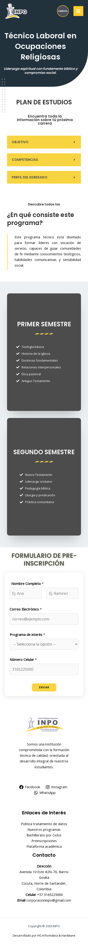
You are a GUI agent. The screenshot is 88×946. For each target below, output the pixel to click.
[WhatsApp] (44, 793)
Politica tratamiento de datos (44, 823)
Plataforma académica (44, 846)
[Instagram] (56, 787)
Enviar (44, 687)
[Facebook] (30, 787)
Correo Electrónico (26, 609)
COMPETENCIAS (25, 159)
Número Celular (23, 659)
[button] (44, 142)
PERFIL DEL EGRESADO (29, 177)
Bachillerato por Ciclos (44, 835)
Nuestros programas (44, 829)
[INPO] (16, 11)
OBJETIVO (20, 142)
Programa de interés (27, 634)
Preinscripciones (44, 840)
